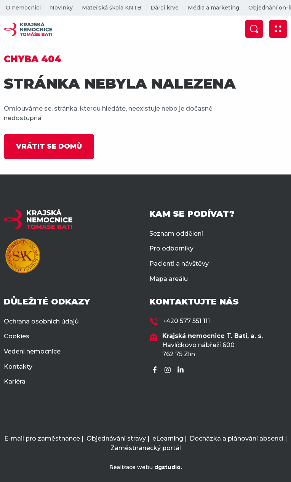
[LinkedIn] (181, 370)
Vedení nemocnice (32, 351)
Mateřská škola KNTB (111, 7)
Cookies (16, 336)
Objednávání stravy (116, 438)
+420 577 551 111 (186, 321)
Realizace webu (145, 467)
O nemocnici (23, 7)
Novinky (61, 7)
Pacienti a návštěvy (179, 263)
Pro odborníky (171, 248)
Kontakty (18, 366)
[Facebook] (155, 370)
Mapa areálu (168, 278)
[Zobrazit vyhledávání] (254, 29)
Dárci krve (164, 7)
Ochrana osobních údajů (41, 321)
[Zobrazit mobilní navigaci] (278, 29)
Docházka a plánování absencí (236, 438)
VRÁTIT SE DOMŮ (49, 146)
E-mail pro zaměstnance (42, 438)
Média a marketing (213, 7)
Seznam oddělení (176, 233)
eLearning (167, 438)
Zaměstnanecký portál (145, 448)
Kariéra (15, 381)
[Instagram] (168, 370)
